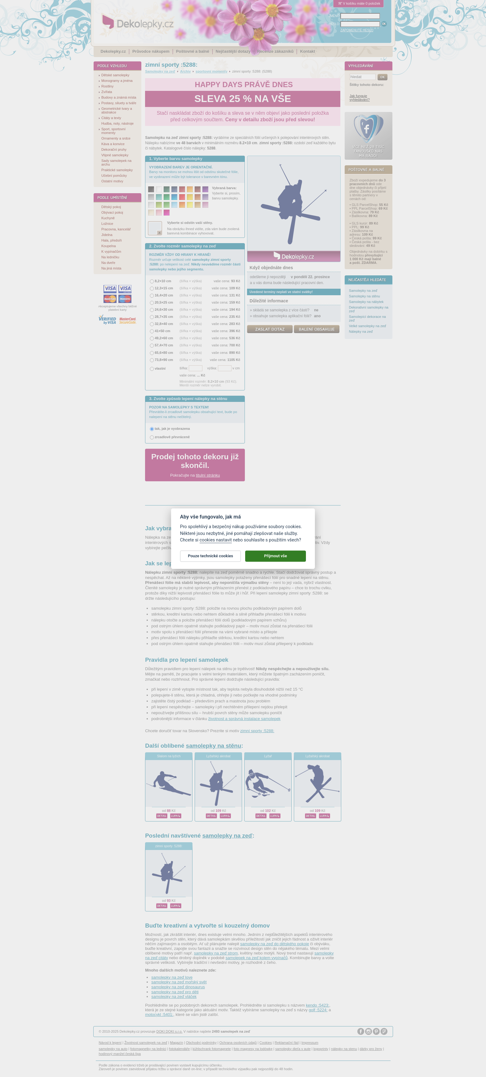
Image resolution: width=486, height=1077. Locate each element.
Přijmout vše (275, 558)
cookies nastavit (216, 542)
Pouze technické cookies (210, 558)
